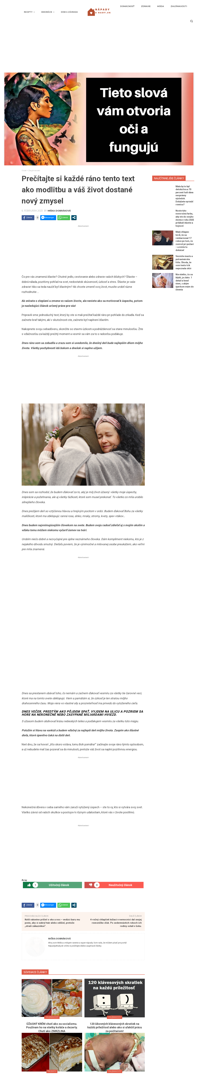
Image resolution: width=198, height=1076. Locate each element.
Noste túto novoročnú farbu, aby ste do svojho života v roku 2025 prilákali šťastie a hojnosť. (73, 1035)
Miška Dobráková (59, 211)
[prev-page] (80, 988)
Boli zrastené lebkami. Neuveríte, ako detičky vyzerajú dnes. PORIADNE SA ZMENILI (114, 917)
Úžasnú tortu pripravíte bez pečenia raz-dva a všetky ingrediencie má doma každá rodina (52, 917)
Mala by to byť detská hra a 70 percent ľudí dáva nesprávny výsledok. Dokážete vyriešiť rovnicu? (184, 195)
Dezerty (52, 907)
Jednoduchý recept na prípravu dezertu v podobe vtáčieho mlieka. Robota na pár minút (52, 972)
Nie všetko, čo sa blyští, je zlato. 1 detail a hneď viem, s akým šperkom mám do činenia (73, 1064)
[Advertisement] (99, 49)
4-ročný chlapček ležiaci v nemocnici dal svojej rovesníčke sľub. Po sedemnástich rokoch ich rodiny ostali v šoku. (116, 758)
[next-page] (85, 988)
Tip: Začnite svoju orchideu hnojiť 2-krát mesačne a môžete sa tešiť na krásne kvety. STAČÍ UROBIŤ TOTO (114, 972)
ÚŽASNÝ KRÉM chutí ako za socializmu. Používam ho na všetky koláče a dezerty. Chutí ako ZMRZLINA (52, 863)
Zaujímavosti (34, 170)
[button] (191, 21)
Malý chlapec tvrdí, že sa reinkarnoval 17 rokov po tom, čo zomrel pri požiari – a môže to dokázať (185, 241)
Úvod (24, 170)
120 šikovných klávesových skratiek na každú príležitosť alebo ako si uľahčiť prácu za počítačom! (114, 863)
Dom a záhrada (114, 961)
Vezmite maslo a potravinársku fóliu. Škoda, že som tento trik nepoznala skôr (184, 262)
